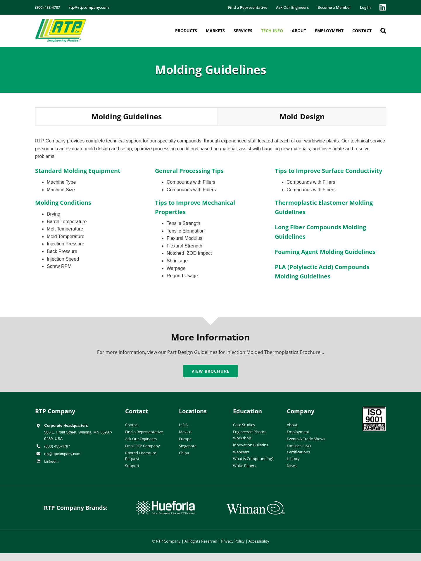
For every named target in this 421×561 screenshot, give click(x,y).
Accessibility (259, 541)
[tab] (126, 116)
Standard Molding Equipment (77, 171)
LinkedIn (51, 461)
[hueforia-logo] (165, 503)
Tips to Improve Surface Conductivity (328, 171)
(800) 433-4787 (57, 446)
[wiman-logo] (255, 503)
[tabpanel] (210, 215)
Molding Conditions (63, 202)
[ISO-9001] (374, 409)
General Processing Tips (189, 171)
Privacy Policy (233, 541)
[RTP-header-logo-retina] (60, 21)
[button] (383, 30)
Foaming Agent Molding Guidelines (325, 252)
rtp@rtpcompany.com (62, 454)
